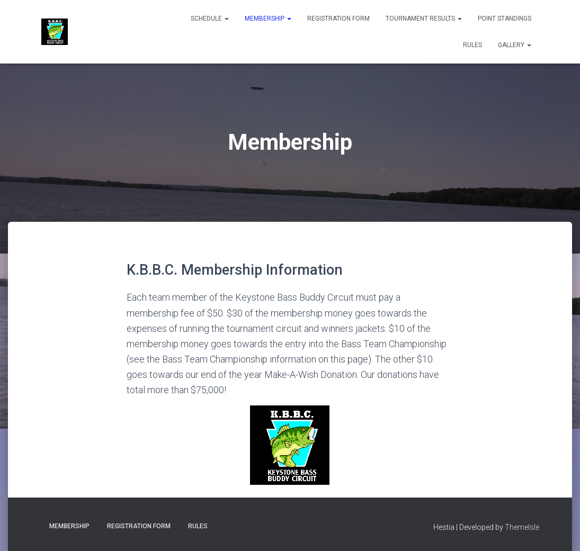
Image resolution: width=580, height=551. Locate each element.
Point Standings (504, 18)
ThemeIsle (522, 527)
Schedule (210, 18)
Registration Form (338, 18)
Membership (268, 18)
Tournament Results (424, 18)
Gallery (514, 45)
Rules (472, 45)
